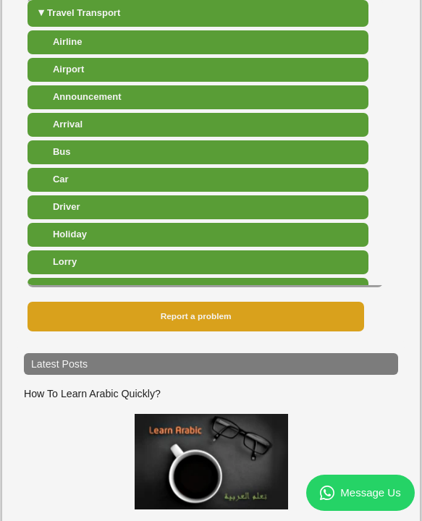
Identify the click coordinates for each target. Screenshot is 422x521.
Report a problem (196, 316)
